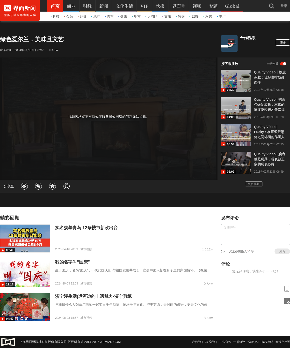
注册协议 (239, 342)
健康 (122, 16)
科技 (55, 16)
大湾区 (151, 16)
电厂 (221, 16)
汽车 (109, 16)
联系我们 (211, 342)
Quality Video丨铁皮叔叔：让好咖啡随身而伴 (270, 77)
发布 (282, 251)
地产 (95, 16)
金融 (68, 16)
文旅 (166, 16)
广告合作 (225, 342)
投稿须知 (253, 342)
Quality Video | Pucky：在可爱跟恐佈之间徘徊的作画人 (269, 132)
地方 (136, 16)
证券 (82, 16)
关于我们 (197, 342)
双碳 (207, 16)
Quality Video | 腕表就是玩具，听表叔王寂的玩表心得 (269, 159)
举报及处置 (283, 342)
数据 (180, 16)
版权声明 (267, 342)
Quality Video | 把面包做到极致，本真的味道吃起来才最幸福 (269, 105)
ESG (194, 16)
